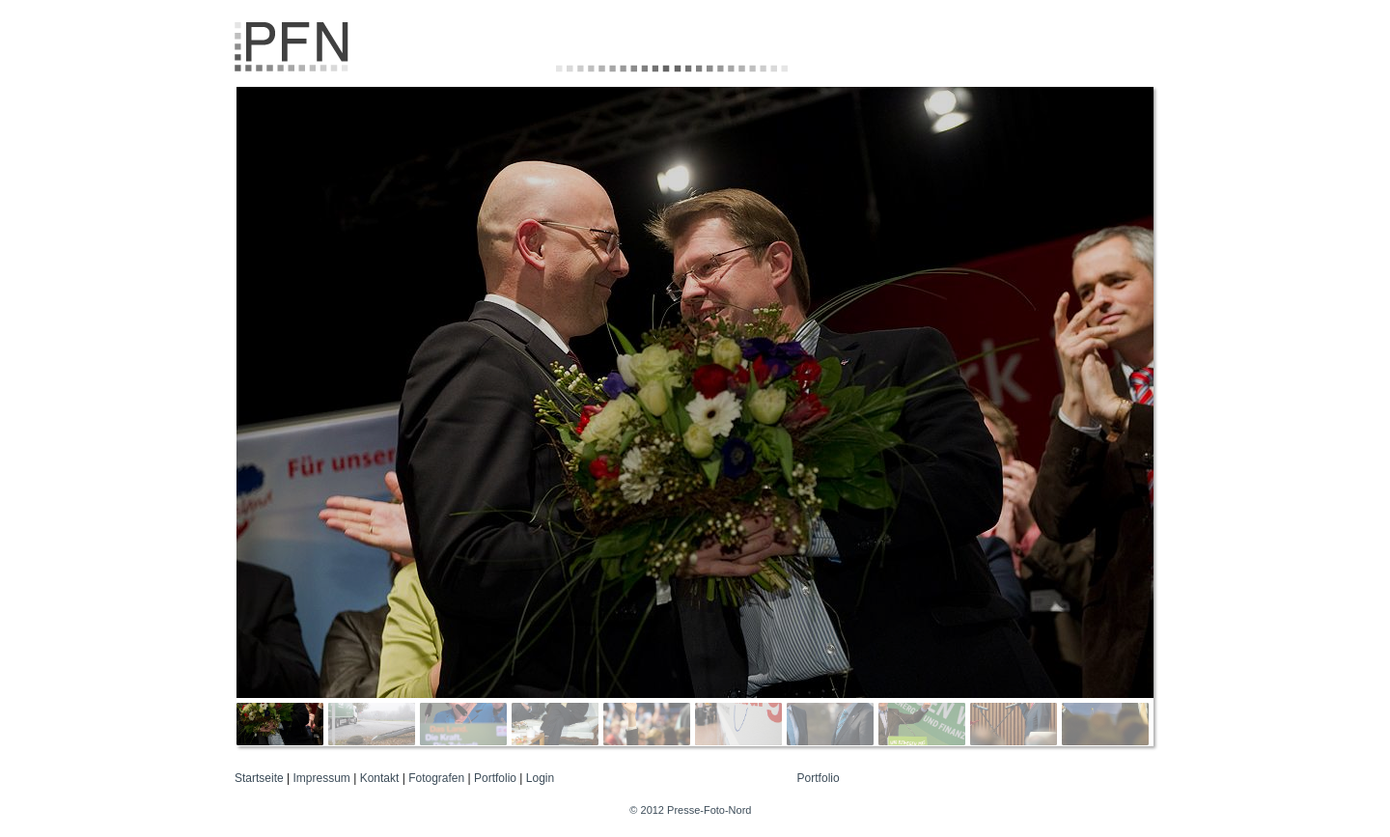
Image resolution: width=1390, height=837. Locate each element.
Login (540, 778)
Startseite (259, 778)
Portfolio (495, 778)
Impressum (321, 778)
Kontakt (380, 778)
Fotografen (436, 778)
